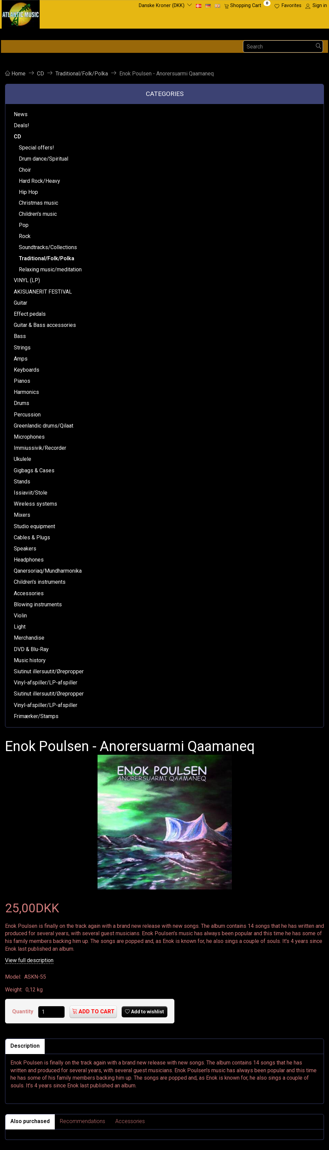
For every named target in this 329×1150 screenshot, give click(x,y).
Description (25, 1046)
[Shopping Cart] (247, 5)
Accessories (130, 1121)
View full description (29, 960)
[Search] (318, 46)
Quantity (23, 1011)
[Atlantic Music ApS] (21, 13)
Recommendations (82, 1121)
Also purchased (30, 1121)
